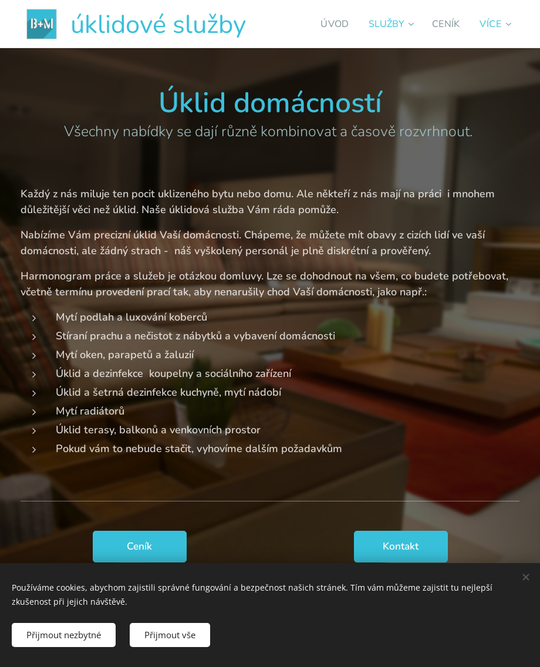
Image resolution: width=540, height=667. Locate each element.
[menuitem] (329, 24)
